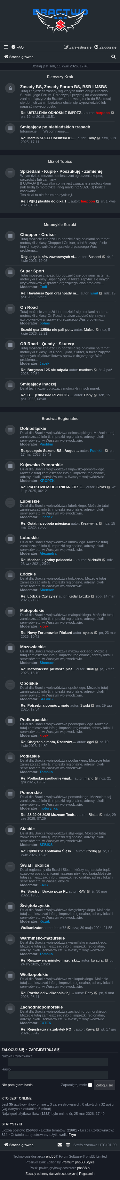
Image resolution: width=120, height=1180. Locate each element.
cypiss (88, 633)
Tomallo (46, 772)
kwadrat (97, 960)
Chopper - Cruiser (38, 234)
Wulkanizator (32, 928)
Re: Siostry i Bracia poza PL (44, 891)
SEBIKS (46, 699)
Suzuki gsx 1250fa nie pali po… (47, 329)
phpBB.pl (83, 1168)
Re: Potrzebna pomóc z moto (45, 705)
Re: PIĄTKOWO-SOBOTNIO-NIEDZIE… (53, 487)
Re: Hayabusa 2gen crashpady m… (50, 293)
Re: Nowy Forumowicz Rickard (46, 633)
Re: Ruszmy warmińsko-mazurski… (50, 960)
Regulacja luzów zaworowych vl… (49, 257)
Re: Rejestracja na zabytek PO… (48, 1029)
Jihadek (46, 517)
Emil (43, 287)
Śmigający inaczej (38, 384)
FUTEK (46, 1023)
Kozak (45, 921)
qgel (90, 742)
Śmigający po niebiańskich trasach (55, 127)
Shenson (47, 590)
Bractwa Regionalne (60, 418)
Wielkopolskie (34, 974)
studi (90, 669)
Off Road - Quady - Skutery (47, 343)
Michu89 (94, 560)
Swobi (85, 705)
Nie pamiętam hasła (17, 1085)
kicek (44, 626)
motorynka (49, 808)
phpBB (51, 1156)
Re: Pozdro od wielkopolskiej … (47, 993)
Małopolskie (32, 610)
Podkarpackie (34, 719)
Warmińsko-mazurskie (42, 938)
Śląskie (27, 828)
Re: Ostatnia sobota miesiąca (45, 523)
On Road (29, 307)
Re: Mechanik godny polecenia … (49, 560)
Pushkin (46, 444)
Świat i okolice (34, 865)
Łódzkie (28, 574)
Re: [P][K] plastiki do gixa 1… (45, 201)
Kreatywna (89, 523)
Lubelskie (30, 501)
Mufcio (89, 329)
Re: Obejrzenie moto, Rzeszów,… (48, 742)
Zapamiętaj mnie (76, 1085)
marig (88, 778)
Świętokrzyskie (35, 905)
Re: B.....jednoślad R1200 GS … (47, 395)
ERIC (44, 885)
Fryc (72, 1135)
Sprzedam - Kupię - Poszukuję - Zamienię (61, 171)
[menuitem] (17, 47)
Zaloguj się (13, 1050)
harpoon (103, 113)
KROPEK (47, 481)
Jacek (45, 363)
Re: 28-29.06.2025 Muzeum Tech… (49, 815)
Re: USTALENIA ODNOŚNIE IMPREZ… (53, 113)
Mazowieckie (33, 646)
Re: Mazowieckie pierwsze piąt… (48, 669)
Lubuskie (29, 537)
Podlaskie (30, 756)
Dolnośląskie (33, 428)
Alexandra (48, 553)
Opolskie (29, 683)
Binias (101, 487)
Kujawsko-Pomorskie (41, 464)
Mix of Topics (60, 161)
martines (85, 370)
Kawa (90, 1029)
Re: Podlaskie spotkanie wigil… (47, 778)
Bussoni (95, 257)
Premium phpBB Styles (77, 1162)
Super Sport (32, 271)
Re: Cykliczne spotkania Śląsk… (48, 851)
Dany (91, 138)
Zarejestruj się (44, 1050)
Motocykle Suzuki (60, 225)
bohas (45, 323)
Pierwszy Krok (60, 77)
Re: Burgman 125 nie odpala (44, 370)
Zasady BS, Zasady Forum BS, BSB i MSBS (63, 86)
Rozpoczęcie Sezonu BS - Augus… (50, 451)
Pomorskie (31, 792)
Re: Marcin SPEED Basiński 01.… (48, 138)
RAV (81, 891)
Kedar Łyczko (79, 596)
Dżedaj (91, 851)
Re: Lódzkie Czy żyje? (39, 596)
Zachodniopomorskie (41, 1007)
